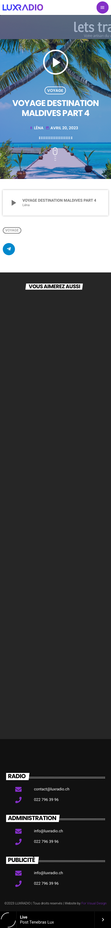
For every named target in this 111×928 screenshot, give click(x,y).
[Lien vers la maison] (22, 7)
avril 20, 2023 (62, 128)
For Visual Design (94, 903)
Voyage (55, 90)
